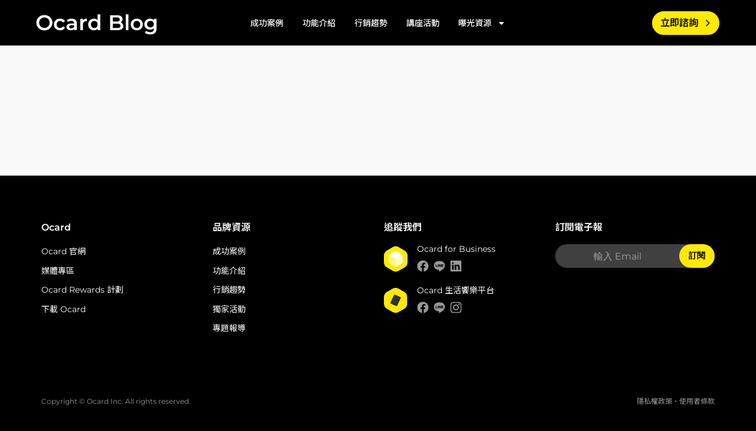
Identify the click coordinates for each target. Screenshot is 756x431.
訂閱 (697, 255)
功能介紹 (318, 23)
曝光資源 (482, 23)
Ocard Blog (96, 22)
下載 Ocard (63, 309)
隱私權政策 (654, 401)
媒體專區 (57, 270)
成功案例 (267, 23)
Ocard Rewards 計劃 (82, 289)
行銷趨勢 (370, 23)
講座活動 (422, 23)
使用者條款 (697, 401)
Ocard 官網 (63, 251)
